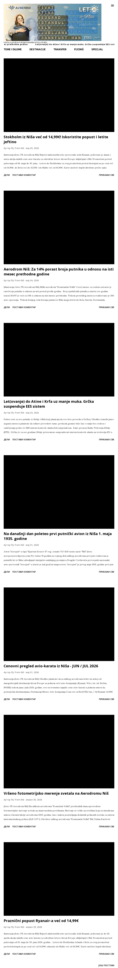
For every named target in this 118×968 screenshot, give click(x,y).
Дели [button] (7, 174)
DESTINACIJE (38, 49)
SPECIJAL (97, 49)
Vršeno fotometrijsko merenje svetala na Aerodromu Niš (56, 793)
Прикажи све (106, 174)
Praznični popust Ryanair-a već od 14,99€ (41, 920)
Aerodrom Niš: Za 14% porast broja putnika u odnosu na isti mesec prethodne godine (59, 271)
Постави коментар (24, 174)
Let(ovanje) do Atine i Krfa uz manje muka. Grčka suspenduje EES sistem (49, 404)
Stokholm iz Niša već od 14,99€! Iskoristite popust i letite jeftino (56, 139)
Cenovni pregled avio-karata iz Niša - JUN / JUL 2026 (51, 665)
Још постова (106, 965)
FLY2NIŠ (79, 49)
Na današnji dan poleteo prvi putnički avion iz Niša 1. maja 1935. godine (58, 536)
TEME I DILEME (13, 49)
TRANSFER (59, 49)
